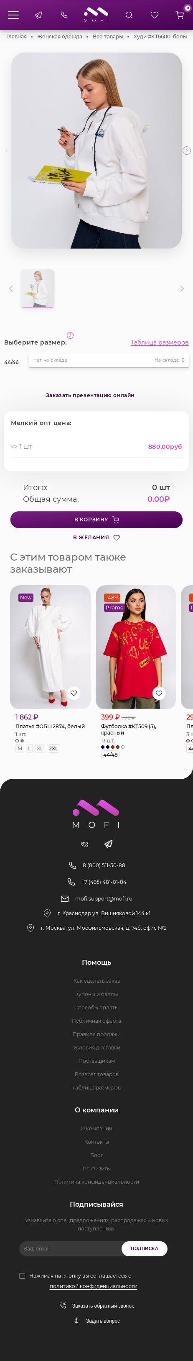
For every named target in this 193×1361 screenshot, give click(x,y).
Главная (16, 36)
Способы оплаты (96, 1007)
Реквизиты (97, 1168)
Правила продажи (97, 1034)
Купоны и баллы (96, 994)
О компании (96, 1128)
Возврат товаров (97, 1074)
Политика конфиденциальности (96, 1182)
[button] (187, 150)
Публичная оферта (96, 1021)
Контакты (96, 1142)
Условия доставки (96, 1047)
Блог (96, 1155)
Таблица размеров (160, 342)
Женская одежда (59, 36)
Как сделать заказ (97, 981)
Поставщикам (97, 1061)
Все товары (108, 36)
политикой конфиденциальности (93, 1286)
